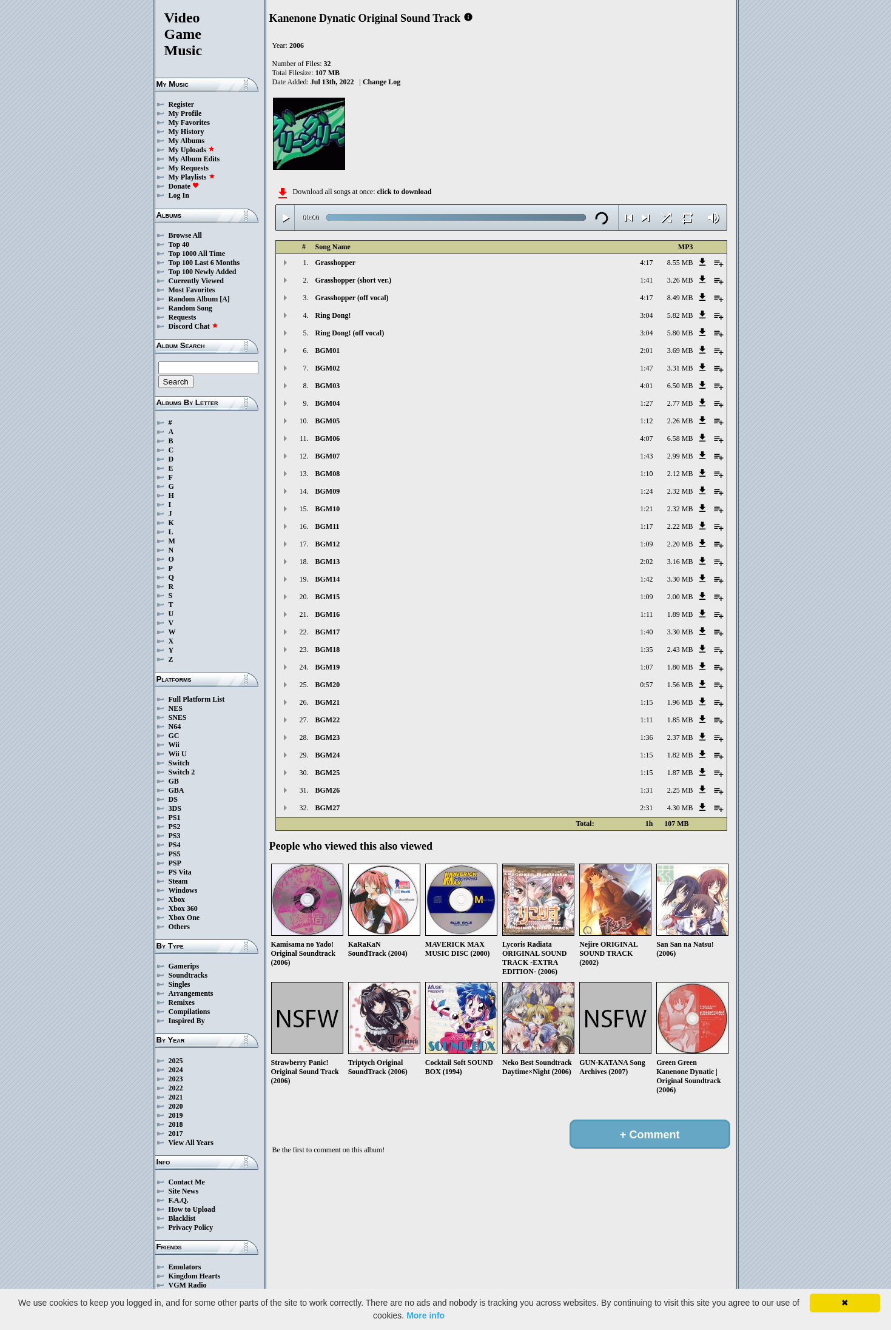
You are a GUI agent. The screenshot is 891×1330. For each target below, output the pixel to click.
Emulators (185, 1267)
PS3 (175, 835)
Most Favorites (192, 290)
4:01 (646, 385)
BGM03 (327, 385)
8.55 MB (680, 262)
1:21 (646, 509)
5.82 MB (680, 315)
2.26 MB (680, 421)
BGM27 (327, 808)
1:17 (646, 526)
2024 (176, 1070)
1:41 (646, 280)
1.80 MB (680, 667)
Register (182, 104)
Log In (179, 195)
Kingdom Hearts (195, 1276)
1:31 (646, 790)
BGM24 (327, 755)
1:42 (646, 579)
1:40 (646, 632)
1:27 (646, 403)
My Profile (185, 113)
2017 (176, 1133)
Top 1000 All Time (197, 253)
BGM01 (327, 350)
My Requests (189, 168)
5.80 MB (680, 333)
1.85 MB (680, 720)
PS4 (175, 845)
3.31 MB (680, 368)
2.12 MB (680, 473)
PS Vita (180, 872)
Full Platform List (197, 699)
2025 (176, 1060)
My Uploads (192, 150)
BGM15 (327, 597)
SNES (178, 717)
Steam (178, 881)
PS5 (175, 854)
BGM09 (327, 491)
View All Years (191, 1142)
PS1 (175, 817)
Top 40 (179, 244)
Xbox (177, 899)
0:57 (646, 684)
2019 (176, 1115)
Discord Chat (193, 326)
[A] (225, 299)
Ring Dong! (333, 315)
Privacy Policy (191, 1227)
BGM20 (327, 684)
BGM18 (327, 649)
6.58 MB (680, 438)
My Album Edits (194, 159)
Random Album (193, 299)
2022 (176, 1088)
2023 (176, 1079)
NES (176, 708)
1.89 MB (680, 614)
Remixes (182, 1002)
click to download (404, 191)
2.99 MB (680, 456)
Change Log (381, 82)
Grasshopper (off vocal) (352, 298)
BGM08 (327, 473)
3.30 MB (680, 579)
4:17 (646, 262)
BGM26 (327, 790)
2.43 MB (680, 649)
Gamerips (184, 966)
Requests (183, 317)
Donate (184, 186)
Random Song (190, 308)
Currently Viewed (196, 281)
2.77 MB (680, 403)
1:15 (646, 702)
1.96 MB (680, 702)
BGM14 (327, 579)
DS (173, 799)
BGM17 (327, 632)
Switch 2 (182, 772)
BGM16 (327, 614)
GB (174, 781)
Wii (174, 745)
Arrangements (191, 993)
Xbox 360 (183, 908)
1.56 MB (680, 684)
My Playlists (192, 177)
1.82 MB (680, 755)
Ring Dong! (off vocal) (350, 333)
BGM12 (327, 544)
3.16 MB (680, 561)
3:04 (646, 315)
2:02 (646, 561)
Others (179, 926)
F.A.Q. (179, 1200)
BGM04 (327, 403)
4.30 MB (680, 808)
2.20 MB (680, 544)
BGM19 (327, 667)
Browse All (185, 235)
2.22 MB (680, 526)
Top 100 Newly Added (203, 271)
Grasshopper (335, 262)
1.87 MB (680, 772)
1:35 (646, 649)
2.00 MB (680, 597)
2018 (176, 1124)
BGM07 (327, 456)
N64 (175, 726)
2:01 (646, 350)
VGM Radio (188, 1285)
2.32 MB (680, 491)
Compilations (189, 1011)
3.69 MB (680, 350)
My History (186, 131)
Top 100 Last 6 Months (204, 262)
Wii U (178, 754)
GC (174, 735)
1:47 (646, 368)
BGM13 (327, 561)
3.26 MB (680, 280)
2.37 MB (680, 737)
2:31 (646, 808)
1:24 (646, 491)
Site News (184, 1191)
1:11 (647, 614)
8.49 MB (680, 298)
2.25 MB (680, 790)
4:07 (646, 438)
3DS (175, 808)
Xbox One (184, 917)
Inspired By (187, 1020)
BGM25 (327, 772)
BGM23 (327, 737)
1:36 (646, 737)
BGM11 (327, 526)
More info (425, 1315)
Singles (179, 984)
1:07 (646, 667)
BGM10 (327, 509)
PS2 (175, 826)
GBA (176, 790)
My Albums (187, 140)
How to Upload (192, 1209)
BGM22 (327, 720)
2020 (176, 1106)
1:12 (646, 421)
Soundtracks (188, 975)
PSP (175, 863)
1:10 (646, 473)
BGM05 (327, 421)
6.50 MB (680, 385)
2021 (176, 1097)
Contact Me (187, 1182)
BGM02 (327, 368)
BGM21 (327, 702)
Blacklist (182, 1218)
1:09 (646, 544)
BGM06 (327, 438)
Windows (183, 890)
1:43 (646, 456)
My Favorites (189, 122)
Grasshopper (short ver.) (353, 280)
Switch (179, 763)
